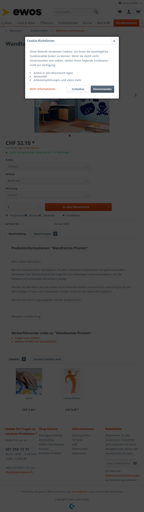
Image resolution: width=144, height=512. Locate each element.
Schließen (78, 89)
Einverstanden (102, 89)
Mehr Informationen (42, 89)
